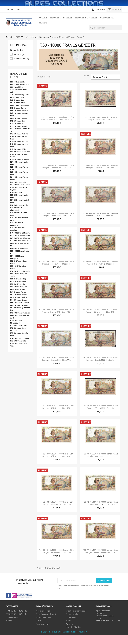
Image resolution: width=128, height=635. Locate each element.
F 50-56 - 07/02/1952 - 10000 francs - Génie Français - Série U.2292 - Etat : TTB (56, 214)
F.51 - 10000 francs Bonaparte (17, 257)
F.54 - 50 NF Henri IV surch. (20, 271)
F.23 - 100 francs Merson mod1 (19, 173)
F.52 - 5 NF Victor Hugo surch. (18, 262)
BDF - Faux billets (16, 87)
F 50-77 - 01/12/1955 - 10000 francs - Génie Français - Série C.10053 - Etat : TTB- (100, 551)
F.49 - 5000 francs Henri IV (20, 248)
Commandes (71, 617)
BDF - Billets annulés (18, 82)
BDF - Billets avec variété (19, 84)
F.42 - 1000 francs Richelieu (20, 235)
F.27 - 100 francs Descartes (20, 185)
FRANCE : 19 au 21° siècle (16, 614)
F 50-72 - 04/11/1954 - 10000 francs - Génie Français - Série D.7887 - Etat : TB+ (56, 503)
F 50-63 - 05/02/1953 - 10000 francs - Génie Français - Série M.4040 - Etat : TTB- (100, 310)
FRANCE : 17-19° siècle (61, 17)
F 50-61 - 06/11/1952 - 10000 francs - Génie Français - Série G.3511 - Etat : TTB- (56, 262)
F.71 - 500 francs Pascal (18, 325)
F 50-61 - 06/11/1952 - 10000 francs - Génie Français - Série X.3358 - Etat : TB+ (100, 214)
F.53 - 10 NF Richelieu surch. (18, 267)
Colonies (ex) (107, 17)
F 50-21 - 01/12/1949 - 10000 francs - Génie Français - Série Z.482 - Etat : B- (100, 118)
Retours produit (72, 614)
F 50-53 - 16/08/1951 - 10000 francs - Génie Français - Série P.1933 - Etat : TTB (100, 166)
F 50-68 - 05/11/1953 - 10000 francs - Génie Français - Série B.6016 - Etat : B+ (100, 407)
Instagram (14, 595)
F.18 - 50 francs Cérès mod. (20, 152)
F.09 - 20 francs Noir (17, 121)
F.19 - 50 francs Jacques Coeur (19, 155)
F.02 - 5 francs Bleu (17, 100)
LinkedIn (24, 595)
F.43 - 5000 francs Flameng (20, 238)
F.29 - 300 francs (16, 192)
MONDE (9, 620)
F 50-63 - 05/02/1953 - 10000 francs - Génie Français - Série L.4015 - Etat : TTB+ (56, 310)
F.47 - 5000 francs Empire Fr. (20, 241)
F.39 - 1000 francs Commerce (16, 224)
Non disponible (22, 58)
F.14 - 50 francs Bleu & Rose (18, 137)
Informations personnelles (76, 611)
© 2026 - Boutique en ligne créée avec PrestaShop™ (64, 631)
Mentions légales (43, 611)
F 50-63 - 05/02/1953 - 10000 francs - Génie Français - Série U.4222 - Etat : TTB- (56, 358)
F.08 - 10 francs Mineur (18, 118)
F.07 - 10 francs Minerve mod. (19, 114)
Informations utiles (44, 617)
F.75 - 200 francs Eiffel (18, 341)
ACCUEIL (43, 17)
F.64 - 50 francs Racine (18, 300)
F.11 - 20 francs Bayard (18, 126)
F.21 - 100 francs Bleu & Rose (18, 163)
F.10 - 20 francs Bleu (17, 123)
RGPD (38, 620)
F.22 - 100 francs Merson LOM (19, 168)
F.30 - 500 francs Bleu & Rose (18, 196)
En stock (19, 54)
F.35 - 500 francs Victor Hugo (18, 214)
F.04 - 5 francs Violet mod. (19, 105)
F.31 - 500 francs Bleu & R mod (19, 201)
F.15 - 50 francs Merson (19, 141)
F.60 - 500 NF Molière (17, 289)
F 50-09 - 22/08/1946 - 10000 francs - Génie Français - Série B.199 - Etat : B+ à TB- (56, 118)
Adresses (69, 624)
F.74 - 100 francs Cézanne (19, 338)
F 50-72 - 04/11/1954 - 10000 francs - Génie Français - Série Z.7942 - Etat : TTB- (100, 503)
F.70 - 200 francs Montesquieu (16, 321)
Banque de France (18, 75)
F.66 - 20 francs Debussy (19, 305)
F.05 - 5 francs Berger (18, 108)
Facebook (8, 595)
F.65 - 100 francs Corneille (19, 302)
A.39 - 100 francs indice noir (18, 91)
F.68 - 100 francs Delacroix (20, 313)
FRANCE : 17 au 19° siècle (16, 611)
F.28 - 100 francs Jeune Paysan (18, 188)
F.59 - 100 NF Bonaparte (19, 287)
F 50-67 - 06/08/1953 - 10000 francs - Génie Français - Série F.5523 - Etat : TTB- (56, 407)
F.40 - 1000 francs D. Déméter (17, 229)
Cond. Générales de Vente (46, 614)
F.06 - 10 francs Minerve (19, 110)
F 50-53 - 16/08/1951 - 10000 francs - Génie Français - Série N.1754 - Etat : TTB (56, 166)
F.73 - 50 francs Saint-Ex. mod (19, 334)
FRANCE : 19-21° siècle (86, 17)
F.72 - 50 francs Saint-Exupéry (18, 329)
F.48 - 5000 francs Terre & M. (19, 244)
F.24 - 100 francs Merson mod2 (19, 178)
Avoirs (68, 620)
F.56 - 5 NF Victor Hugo (18, 279)
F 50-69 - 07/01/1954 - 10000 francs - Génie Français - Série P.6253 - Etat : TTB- (56, 455)
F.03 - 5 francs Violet (17, 103)
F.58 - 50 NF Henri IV (17, 284)
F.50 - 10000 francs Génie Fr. (19, 252)
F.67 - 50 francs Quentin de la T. (20, 309)
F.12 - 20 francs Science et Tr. (19, 130)
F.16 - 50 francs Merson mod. (19, 145)
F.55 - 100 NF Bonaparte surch (19, 275)
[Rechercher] (105, 27)
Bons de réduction (73, 627)
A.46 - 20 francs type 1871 (19, 95)
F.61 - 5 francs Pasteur (18, 292)
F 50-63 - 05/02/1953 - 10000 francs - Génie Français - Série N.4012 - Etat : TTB (100, 262)
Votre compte (73, 606)
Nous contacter (42, 624)
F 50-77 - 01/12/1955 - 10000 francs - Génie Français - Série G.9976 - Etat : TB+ (56, 551)
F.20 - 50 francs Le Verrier (19, 159)
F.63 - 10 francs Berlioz (18, 297)
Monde (43, 22)
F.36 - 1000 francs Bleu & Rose (19, 219)
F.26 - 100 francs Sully (18, 182)
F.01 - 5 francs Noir (17, 97)
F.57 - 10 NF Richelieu (18, 281)
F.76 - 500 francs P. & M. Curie (18, 344)
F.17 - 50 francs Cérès (18, 149)
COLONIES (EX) (12, 617)
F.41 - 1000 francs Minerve (20, 233)
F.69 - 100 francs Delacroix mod (20, 316)
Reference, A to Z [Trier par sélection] (106, 76)
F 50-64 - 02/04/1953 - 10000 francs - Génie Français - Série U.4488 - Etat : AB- (100, 358)
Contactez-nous (13, 9)
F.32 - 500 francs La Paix (19, 205)
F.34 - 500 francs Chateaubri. (16, 209)
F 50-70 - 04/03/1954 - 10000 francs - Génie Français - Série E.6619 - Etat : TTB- (100, 455)
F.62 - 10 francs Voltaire (18, 295)
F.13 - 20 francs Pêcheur (19, 134)
